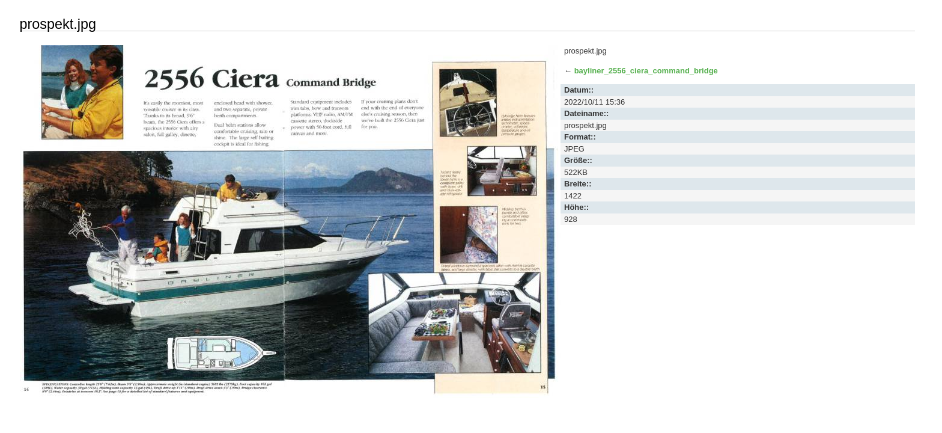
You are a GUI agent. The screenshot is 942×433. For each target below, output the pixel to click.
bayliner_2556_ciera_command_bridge (646, 70)
